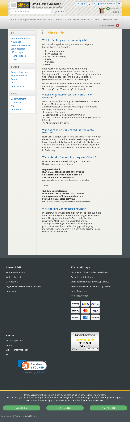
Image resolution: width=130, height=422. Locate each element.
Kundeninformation (20, 38)
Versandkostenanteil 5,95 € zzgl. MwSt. (90, 281)
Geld (116, 19)
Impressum (6, 416)
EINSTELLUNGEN (65, 407)
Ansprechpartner (19, 72)
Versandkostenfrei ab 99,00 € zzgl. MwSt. (91, 286)
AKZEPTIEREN (108, 407)
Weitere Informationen (17, 349)
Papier (26, 19)
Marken (102, 25)
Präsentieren (36, 19)
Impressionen (18, 86)
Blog (8, 354)
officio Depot (17, 52)
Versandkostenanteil (21, 45)
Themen (110, 25)
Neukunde (16, 42)
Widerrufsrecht (18, 99)
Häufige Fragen (18, 56)
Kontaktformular (19, 75)
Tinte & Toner (16, 19)
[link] (32, 366)
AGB (13, 106)
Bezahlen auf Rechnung (83, 277)
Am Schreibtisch (94, 19)
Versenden (108, 19)
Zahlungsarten (18, 49)
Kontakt (9, 345)
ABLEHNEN (21, 407)
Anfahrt (14, 79)
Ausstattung (48, 19)
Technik (58, 19)
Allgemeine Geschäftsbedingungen (23, 286)
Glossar (14, 59)
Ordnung (67, 19)
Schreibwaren (79, 19)
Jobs (13, 82)
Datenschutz (26, 416)
